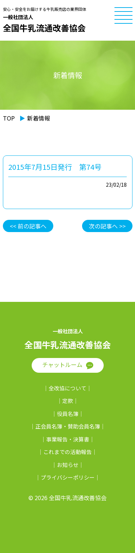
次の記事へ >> (107, 226)
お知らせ (67, 464)
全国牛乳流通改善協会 (66, 23)
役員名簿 (67, 413)
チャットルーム (62, 364)
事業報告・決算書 (67, 439)
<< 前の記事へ (28, 226)
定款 (67, 400)
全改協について (67, 388)
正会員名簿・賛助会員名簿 (67, 426)
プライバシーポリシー (68, 477)
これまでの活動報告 (67, 451)
